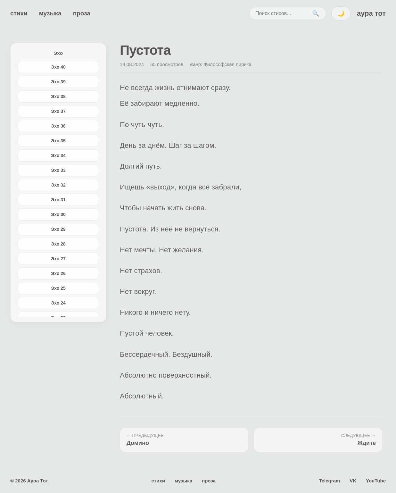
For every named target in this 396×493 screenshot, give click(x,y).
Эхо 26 (58, 273)
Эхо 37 (58, 111)
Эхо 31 (58, 199)
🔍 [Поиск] (315, 13)
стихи (19, 13)
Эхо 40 (58, 67)
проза (81, 13)
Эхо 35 (58, 140)
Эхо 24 (58, 302)
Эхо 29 (58, 229)
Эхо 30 (58, 214)
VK (353, 480)
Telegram (329, 480)
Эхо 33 (58, 170)
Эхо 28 (58, 243)
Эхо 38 (58, 96)
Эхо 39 (58, 81)
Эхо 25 (58, 288)
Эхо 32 (58, 185)
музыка (50, 13)
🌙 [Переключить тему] (340, 13)
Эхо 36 (58, 126)
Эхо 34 (58, 155)
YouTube (376, 480)
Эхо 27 (58, 258)
